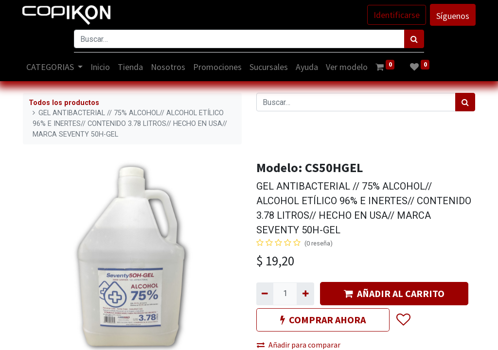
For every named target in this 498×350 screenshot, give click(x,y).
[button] (402, 320)
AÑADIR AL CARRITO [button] (394, 293)
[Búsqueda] (414, 39)
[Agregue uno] (305, 293)
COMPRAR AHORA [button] (323, 320)
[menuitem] (101, 66)
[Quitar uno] (264, 293)
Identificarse (396, 14)
